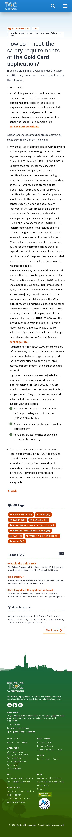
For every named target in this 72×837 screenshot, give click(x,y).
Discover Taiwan (44, 742)
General (29, 778)
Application (12, 778)
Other (60, 750)
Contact (56, 759)
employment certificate (24, 126)
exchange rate (19, 342)
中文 (18, 742)
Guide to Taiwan (14, 795)
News (47, 759)
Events (40, 759)
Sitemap (41, 789)
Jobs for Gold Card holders (18, 798)
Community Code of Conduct (49, 778)
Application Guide (14, 758)
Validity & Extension (21, 782)
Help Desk (11, 791)
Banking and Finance (16, 802)
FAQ (35, 28)
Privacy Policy (43, 785)
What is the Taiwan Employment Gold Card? (17, 753)
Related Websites (26, 791)
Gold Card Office (14, 769)
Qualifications (13, 765)
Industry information (46, 750)
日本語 (25, 742)
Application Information (17, 761)
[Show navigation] (65, 6)
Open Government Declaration (50, 782)
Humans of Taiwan (45, 746)
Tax (8, 782)
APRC (21, 778)
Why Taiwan (44, 738)
